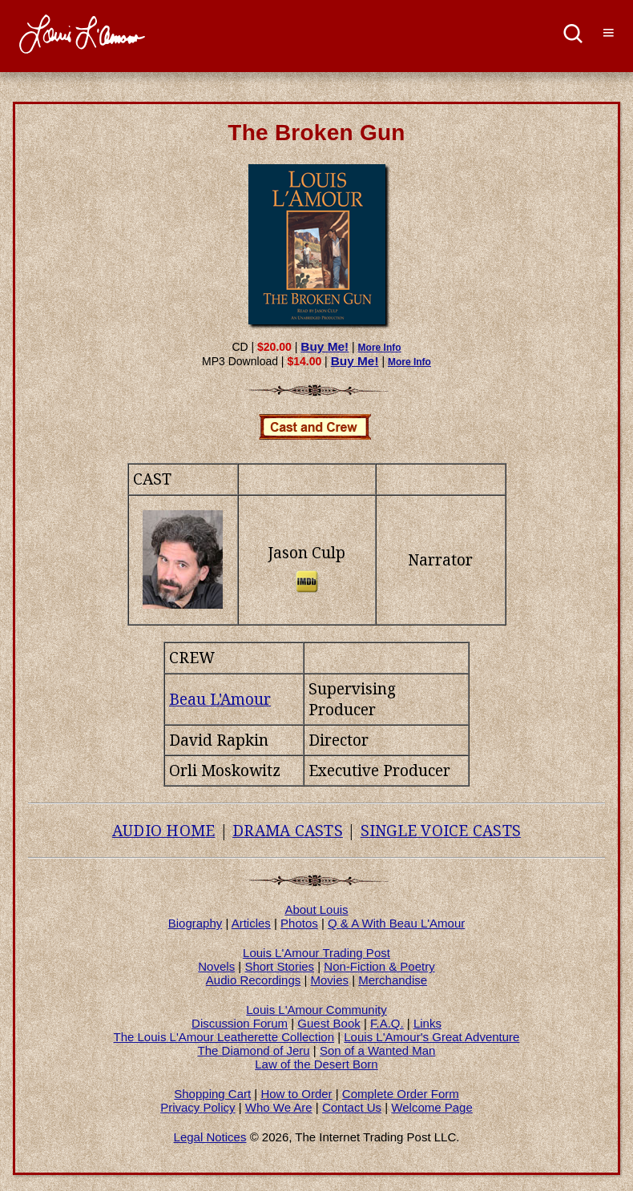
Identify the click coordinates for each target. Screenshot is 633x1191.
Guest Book (328, 1023)
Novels (216, 966)
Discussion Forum (240, 1023)
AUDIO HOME (164, 830)
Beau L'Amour (220, 699)
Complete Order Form (400, 1093)
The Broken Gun (316, 132)
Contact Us (351, 1107)
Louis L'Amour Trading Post (316, 953)
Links (427, 1023)
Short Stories (279, 966)
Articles (251, 923)
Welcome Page (431, 1107)
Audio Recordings (253, 980)
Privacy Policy (197, 1107)
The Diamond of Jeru (254, 1050)
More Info (379, 347)
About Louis (316, 909)
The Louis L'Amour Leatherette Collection (224, 1037)
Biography (195, 923)
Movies (330, 980)
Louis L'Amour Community (316, 1009)
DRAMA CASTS (287, 830)
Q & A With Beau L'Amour (396, 923)
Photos (299, 923)
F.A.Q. (387, 1023)
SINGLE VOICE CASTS (441, 830)
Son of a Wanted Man (378, 1050)
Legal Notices (210, 1137)
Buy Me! (324, 346)
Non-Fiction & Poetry (379, 966)
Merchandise (392, 980)
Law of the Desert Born (316, 1064)
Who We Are (278, 1107)
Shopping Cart (212, 1093)
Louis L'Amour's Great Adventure (431, 1037)
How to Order (296, 1093)
